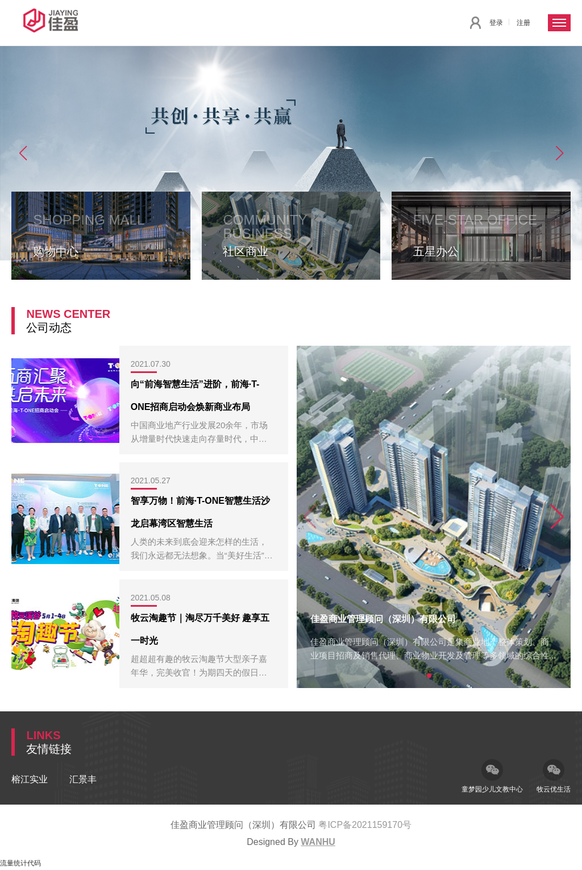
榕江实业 (29, 779)
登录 (496, 23)
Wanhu (318, 842)
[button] (23, 153)
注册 (523, 23)
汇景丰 (83, 779)
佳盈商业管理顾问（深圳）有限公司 (383, 619)
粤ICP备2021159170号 (364, 825)
